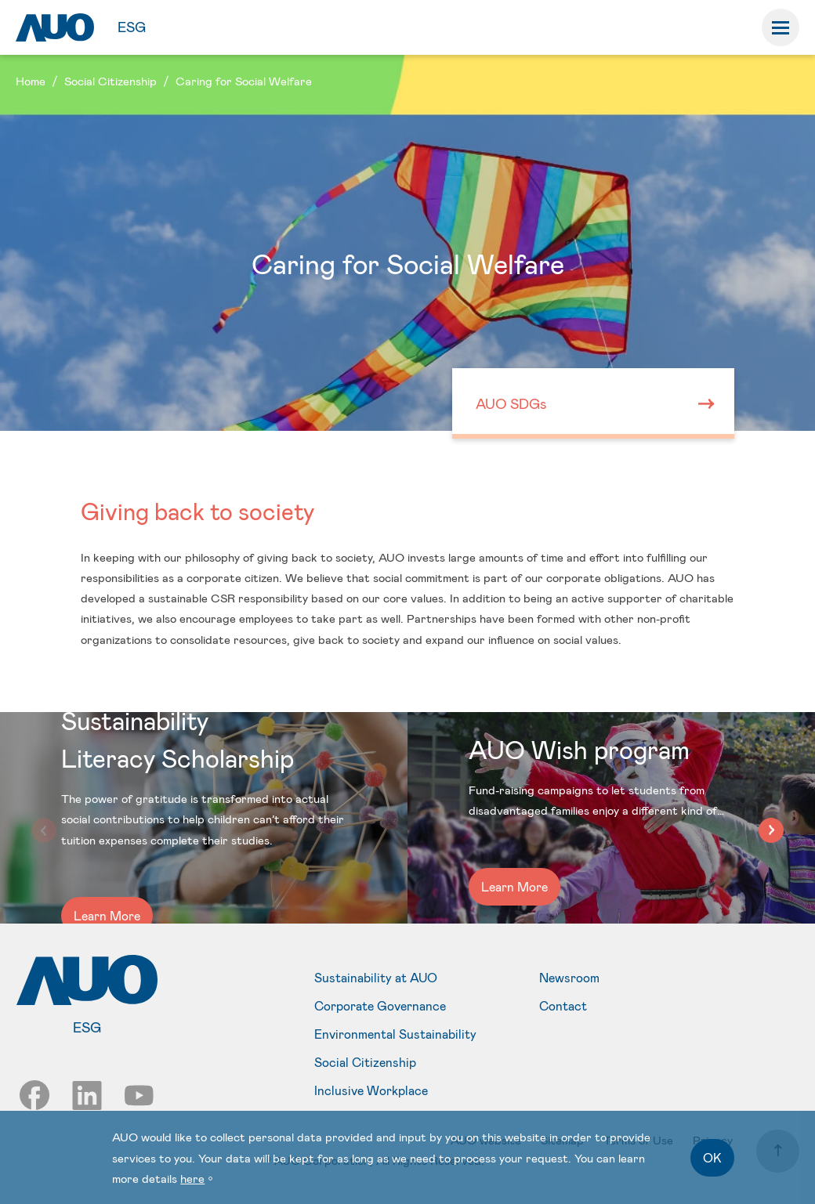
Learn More (107, 915)
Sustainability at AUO (375, 977)
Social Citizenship (365, 1062)
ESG (132, 26)
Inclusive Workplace (371, 1090)
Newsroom (569, 977)
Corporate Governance (380, 1006)
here (192, 1178)
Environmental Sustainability (395, 1034)
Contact (563, 1006)
